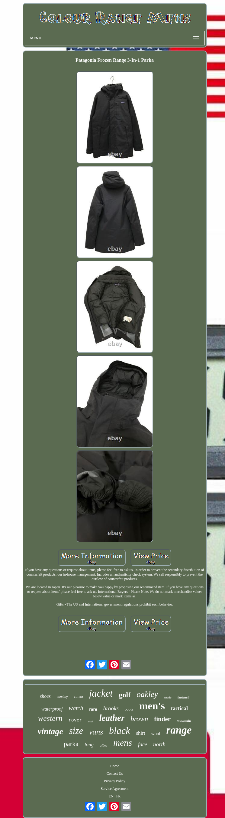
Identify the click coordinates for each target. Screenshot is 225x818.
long (89, 744)
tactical (179, 708)
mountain (184, 720)
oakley (147, 694)
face (142, 744)
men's (152, 705)
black (119, 730)
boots (129, 709)
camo (78, 696)
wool (155, 733)
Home (114, 766)
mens (122, 742)
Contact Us (115, 773)
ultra (103, 745)
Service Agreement (115, 789)
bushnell (183, 697)
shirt (140, 733)
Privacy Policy (114, 781)
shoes (45, 696)
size (76, 730)
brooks (111, 708)
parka (71, 743)
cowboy (62, 697)
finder (162, 719)
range (179, 730)
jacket (101, 693)
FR (118, 796)
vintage (50, 731)
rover (75, 720)
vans (96, 732)
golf (125, 695)
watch (76, 708)
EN (111, 796)
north (159, 744)
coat (90, 721)
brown (139, 719)
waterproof (52, 708)
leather (111, 718)
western (50, 718)
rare (93, 709)
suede (168, 697)
